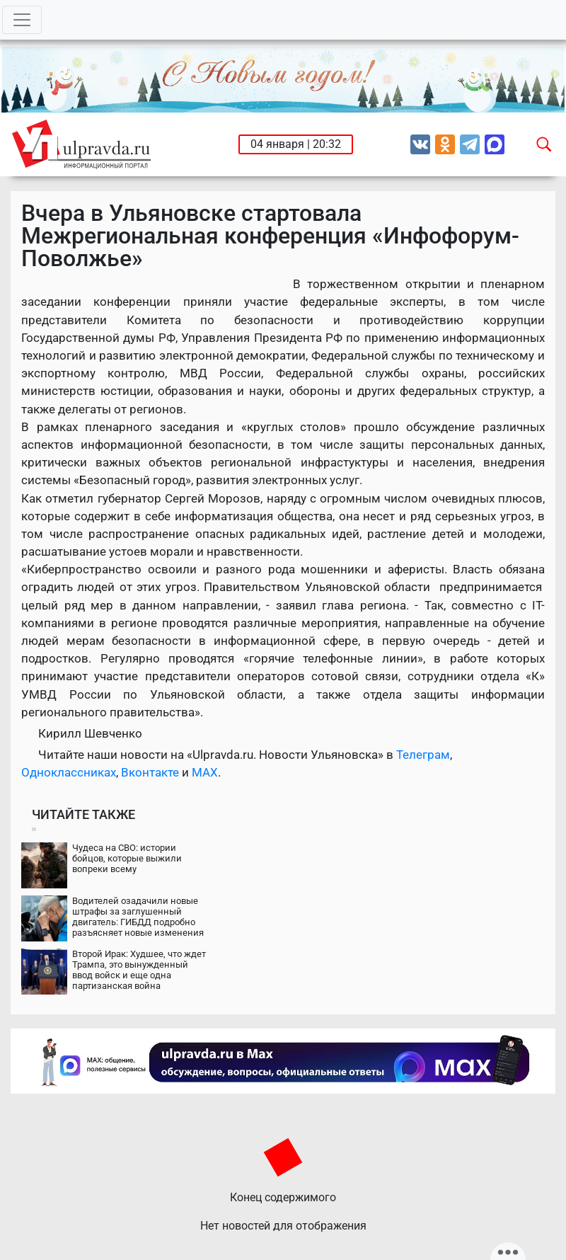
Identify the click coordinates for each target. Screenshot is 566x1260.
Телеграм (423, 755)
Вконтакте (150, 772)
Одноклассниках (68, 772)
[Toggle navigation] (22, 20)
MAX (205, 772)
